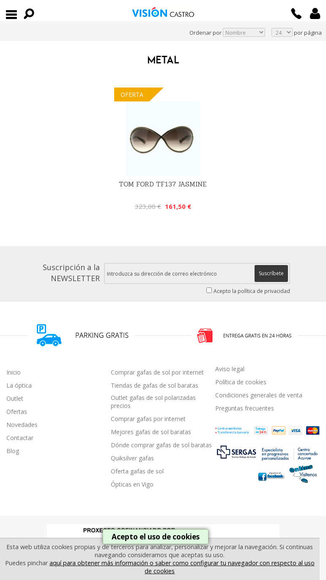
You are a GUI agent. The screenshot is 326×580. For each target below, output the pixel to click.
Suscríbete (271, 273)
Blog (12, 451)
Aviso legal (229, 369)
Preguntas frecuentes (244, 408)
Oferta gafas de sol (137, 471)
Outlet (14, 398)
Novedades (22, 425)
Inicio (13, 372)
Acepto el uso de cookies (156, 537)
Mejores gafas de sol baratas (151, 432)
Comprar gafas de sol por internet (157, 372)
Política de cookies (240, 382)
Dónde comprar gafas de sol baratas (161, 445)
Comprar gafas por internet (148, 419)
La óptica (19, 385)
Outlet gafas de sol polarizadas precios (153, 402)
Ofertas (16, 412)
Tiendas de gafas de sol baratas (154, 385)
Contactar (19, 438)
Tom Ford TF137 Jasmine (163, 184)
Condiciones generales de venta (258, 395)
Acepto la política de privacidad (252, 291)
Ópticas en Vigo (132, 484)
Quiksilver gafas (132, 458)
